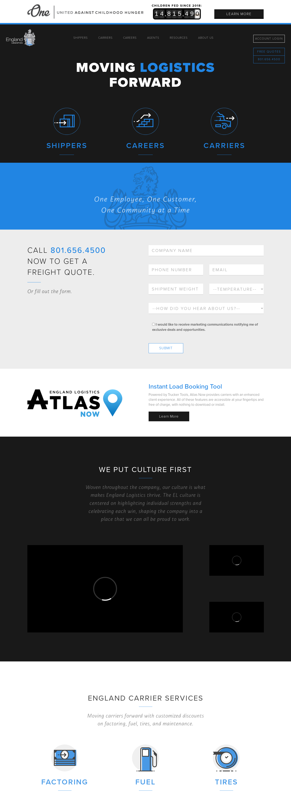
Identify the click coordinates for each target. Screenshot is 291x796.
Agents (153, 38)
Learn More (239, 14)
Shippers (80, 38)
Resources (179, 38)
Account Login (269, 38)
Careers (130, 38)
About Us (205, 38)
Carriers (105, 38)
